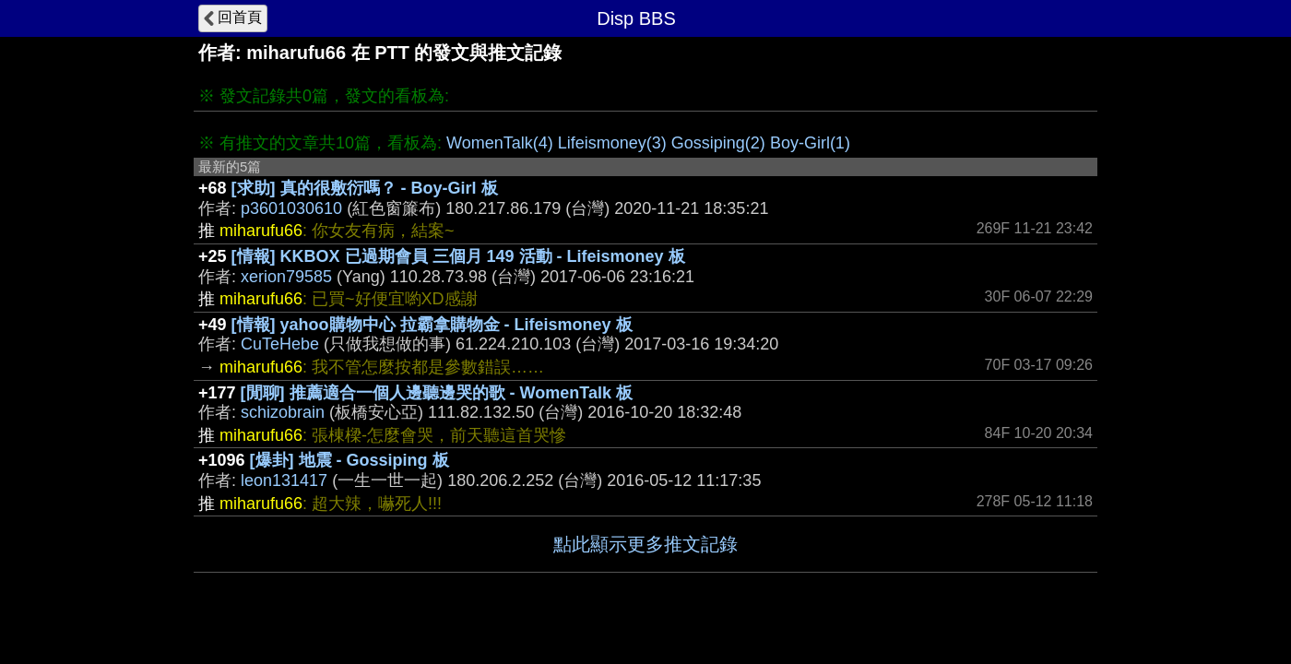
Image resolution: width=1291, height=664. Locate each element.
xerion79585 (286, 276)
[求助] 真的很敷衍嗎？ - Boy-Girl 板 (364, 188)
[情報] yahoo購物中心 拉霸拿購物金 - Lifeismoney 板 (432, 324)
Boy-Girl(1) (810, 143)
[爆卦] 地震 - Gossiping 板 (349, 460)
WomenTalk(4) (499, 143)
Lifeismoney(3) (612, 143)
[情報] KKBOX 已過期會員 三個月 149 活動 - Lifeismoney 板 (458, 256)
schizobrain (283, 412)
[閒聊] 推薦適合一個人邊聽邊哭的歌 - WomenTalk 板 (437, 393)
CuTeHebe (280, 344)
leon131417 (284, 480)
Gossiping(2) (718, 143)
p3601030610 (291, 208)
